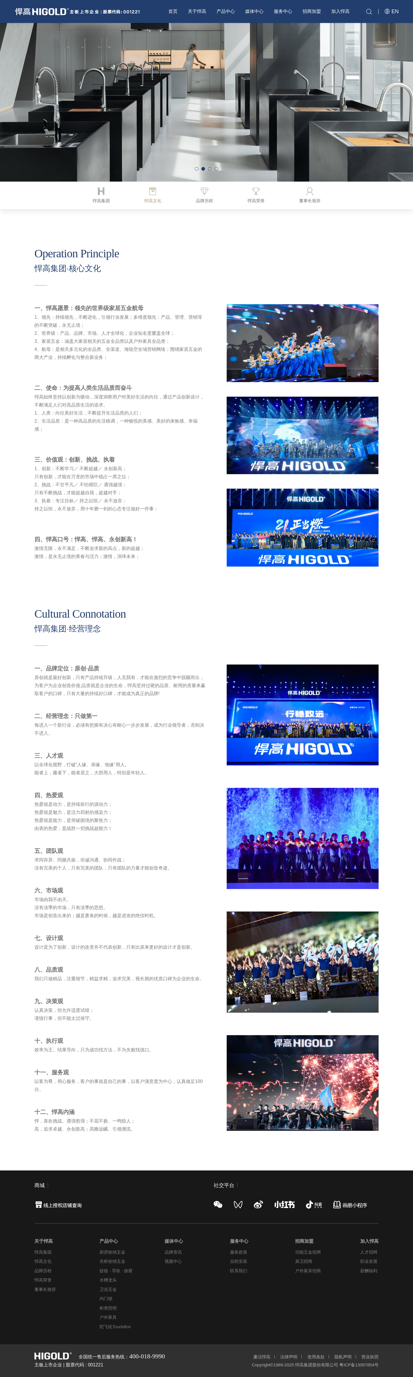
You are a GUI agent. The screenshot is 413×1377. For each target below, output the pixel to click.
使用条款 (316, 1356)
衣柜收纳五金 (112, 1261)
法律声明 (288, 1356)
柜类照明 (108, 1308)
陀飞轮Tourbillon (115, 1326)
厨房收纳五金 (112, 1252)
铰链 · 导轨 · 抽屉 (116, 1270)
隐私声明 (343, 1356)
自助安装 (238, 1261)
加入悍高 (340, 11)
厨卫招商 (303, 1261)
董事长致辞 (45, 1289)
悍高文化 (43, 1261)
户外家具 (108, 1317)
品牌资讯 (173, 1252)
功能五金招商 (308, 1252)
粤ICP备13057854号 (359, 1364)
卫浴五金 (108, 1289)
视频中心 (173, 1261)
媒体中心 (254, 11)
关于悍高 (197, 11)
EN (392, 11)
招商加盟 (312, 11)
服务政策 (238, 1252)
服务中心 (283, 11)
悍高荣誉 (43, 1279)
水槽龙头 (108, 1279)
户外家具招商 (308, 1270)
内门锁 (106, 1298)
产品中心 (226, 11)
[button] (196, 169)
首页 (173, 11)
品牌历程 (43, 1270)
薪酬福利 (368, 1270)
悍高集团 (43, 1252)
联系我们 (238, 1270)
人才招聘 (368, 1252)
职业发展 (368, 1261)
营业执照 (370, 1356)
